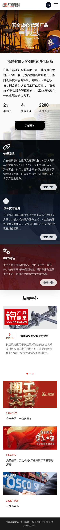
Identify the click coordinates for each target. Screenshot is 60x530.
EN (48, 5)
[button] (26, 47)
